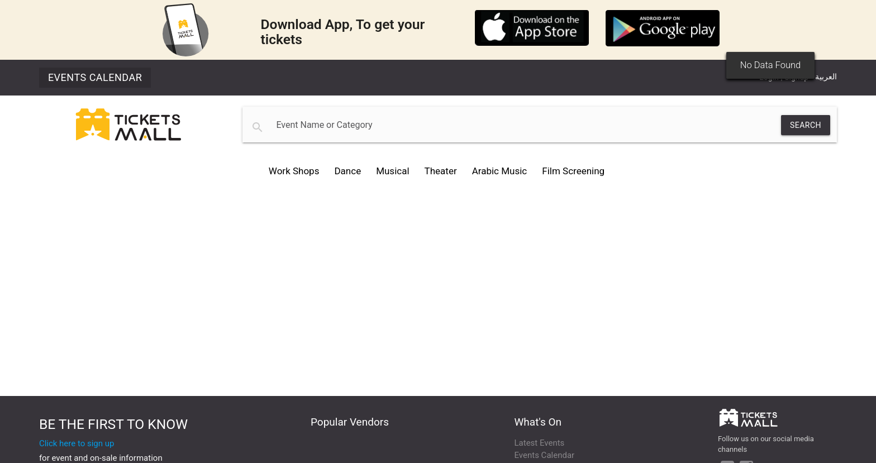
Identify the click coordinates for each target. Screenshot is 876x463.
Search (805, 125)
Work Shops (294, 170)
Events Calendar (95, 77)
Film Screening (573, 170)
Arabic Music (499, 170)
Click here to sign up (77, 443)
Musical (392, 170)
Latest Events (540, 443)
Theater (441, 170)
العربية (826, 76)
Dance (347, 170)
